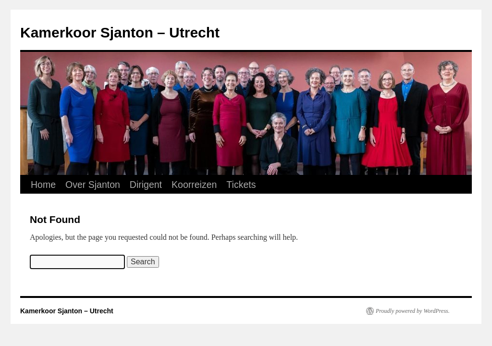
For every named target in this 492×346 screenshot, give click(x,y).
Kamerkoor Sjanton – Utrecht (120, 32)
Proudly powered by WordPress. (413, 311)
